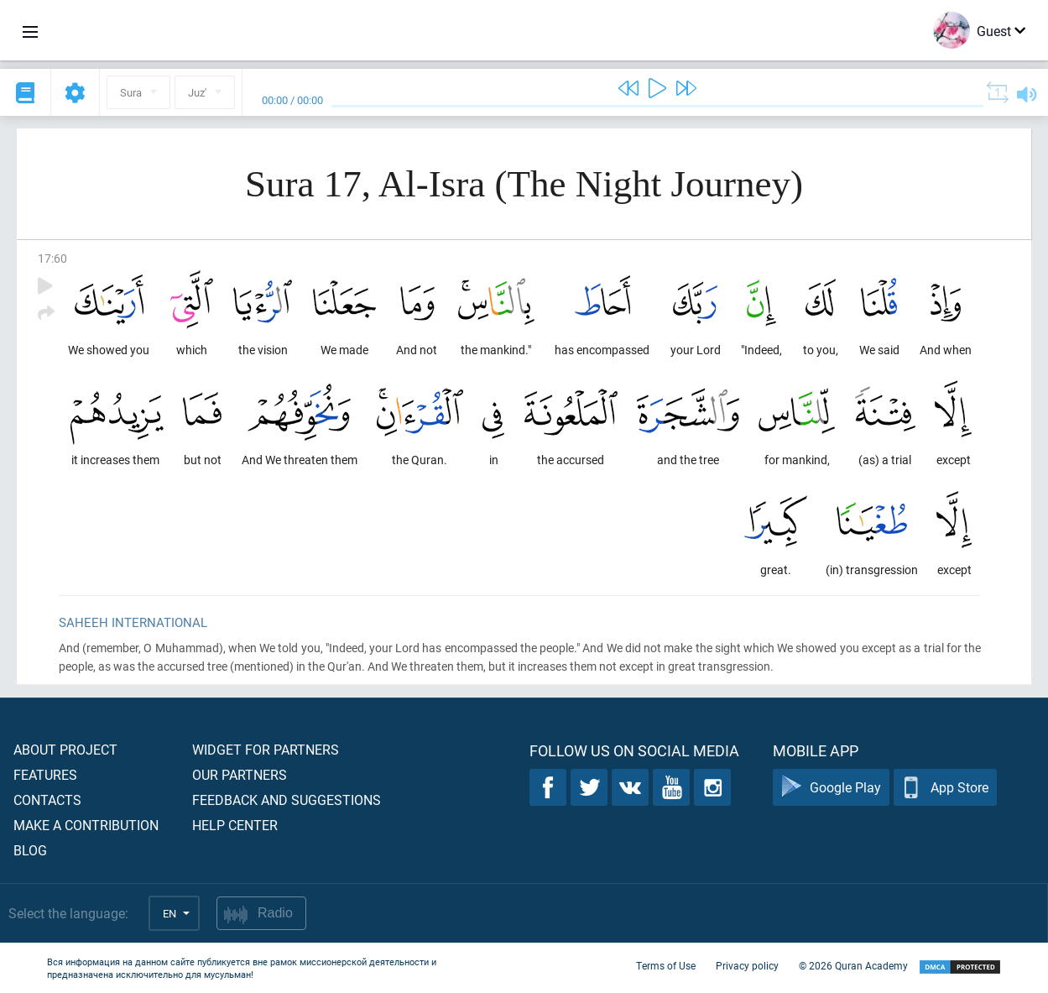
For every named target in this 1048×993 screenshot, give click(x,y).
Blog (30, 850)
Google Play (831, 788)
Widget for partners (265, 749)
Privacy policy (747, 966)
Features (45, 774)
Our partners (239, 774)
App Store (945, 788)
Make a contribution (86, 825)
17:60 (52, 258)
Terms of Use (666, 966)
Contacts (47, 799)
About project (65, 749)
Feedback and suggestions (286, 799)
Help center (235, 825)
